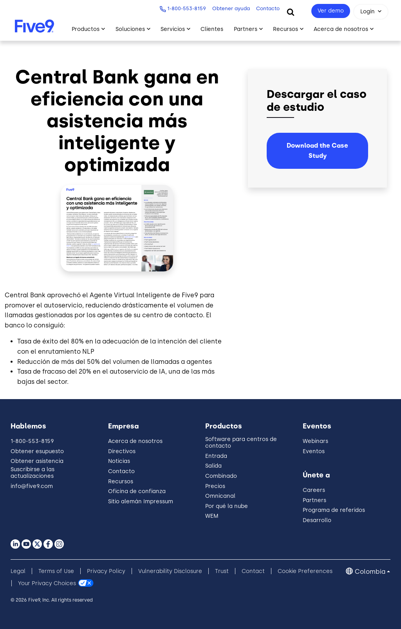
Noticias (119, 461)
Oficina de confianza (137, 491)
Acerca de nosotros (135, 441)
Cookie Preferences (305, 571)
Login (367, 11)
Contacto (264, 8)
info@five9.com (32, 486)
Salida (213, 466)
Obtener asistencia (37, 461)
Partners (314, 500)
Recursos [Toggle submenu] (285, 29)
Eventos (314, 451)
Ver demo (331, 10)
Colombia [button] (370, 571)
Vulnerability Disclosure (170, 571)
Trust (222, 571)
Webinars (315, 441)
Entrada (216, 456)
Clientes (211, 29)
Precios (215, 486)
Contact (253, 571)
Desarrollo (317, 520)
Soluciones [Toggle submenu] (130, 29)
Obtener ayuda (228, 8)
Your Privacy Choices (47, 583)
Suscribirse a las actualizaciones (32, 472)
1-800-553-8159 (183, 8)
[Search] (290, 12)
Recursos (120, 481)
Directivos (121, 451)
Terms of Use (56, 571)
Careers (314, 490)
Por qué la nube (226, 506)
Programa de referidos (334, 510)
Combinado (221, 476)
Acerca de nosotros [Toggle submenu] (341, 29)
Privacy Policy (106, 571)
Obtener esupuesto (37, 451)
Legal (18, 571)
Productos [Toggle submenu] (85, 29)
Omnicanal (220, 496)
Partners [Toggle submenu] (245, 29)
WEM (212, 516)
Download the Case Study (317, 150)
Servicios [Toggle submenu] (173, 29)
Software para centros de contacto (241, 442)
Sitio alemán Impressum (140, 501)
